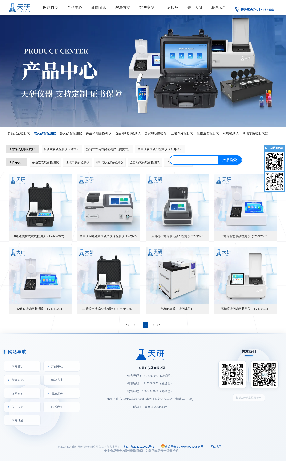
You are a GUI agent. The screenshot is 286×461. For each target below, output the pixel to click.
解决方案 (122, 7)
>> (158, 324)
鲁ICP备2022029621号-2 (138, 446)
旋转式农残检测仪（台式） (61, 149)
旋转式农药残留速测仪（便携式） (108, 149)
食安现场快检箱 (155, 133)
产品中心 (74, 7)
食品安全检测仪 (19, 133)
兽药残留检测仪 (71, 133)
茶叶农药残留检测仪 (109, 162)
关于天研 (194, 7)
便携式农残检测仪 (77, 162)
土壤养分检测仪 (182, 133)
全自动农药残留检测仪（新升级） (160, 149)
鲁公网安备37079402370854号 (182, 446)
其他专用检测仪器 (255, 133)
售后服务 (170, 7)
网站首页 (50, 7)
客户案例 (146, 7)
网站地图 (18, 420)
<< (127, 324)
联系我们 (218, 7)
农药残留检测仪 (45, 133)
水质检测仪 (231, 133)
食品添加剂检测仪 (128, 133)
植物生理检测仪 (208, 133)
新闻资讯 (98, 7)
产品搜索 (229, 160)
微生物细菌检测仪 (98, 133)
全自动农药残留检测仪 (145, 162)
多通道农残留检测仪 (45, 162)
